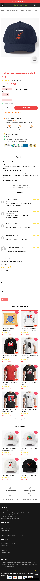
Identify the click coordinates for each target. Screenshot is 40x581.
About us (3, 526)
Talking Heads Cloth (12, 10)
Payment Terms (5, 545)
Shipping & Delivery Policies (8, 543)
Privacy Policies (5, 530)
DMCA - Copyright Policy (7, 533)
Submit (4, 299)
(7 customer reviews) (15, 80)
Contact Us (4, 550)
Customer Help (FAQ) (6, 552)
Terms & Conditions (6, 528)
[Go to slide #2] (24, 67)
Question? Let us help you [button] (32, 579)
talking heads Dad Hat (8, 475)
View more (20, 419)
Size (3, 97)
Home (2, 10)
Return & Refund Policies (7, 548)
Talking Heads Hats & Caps (28, 10)
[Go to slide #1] (15, 67)
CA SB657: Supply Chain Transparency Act (12, 535)
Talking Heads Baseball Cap (28, 475)
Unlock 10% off (36, 574)
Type (3, 86)
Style (3, 92)
